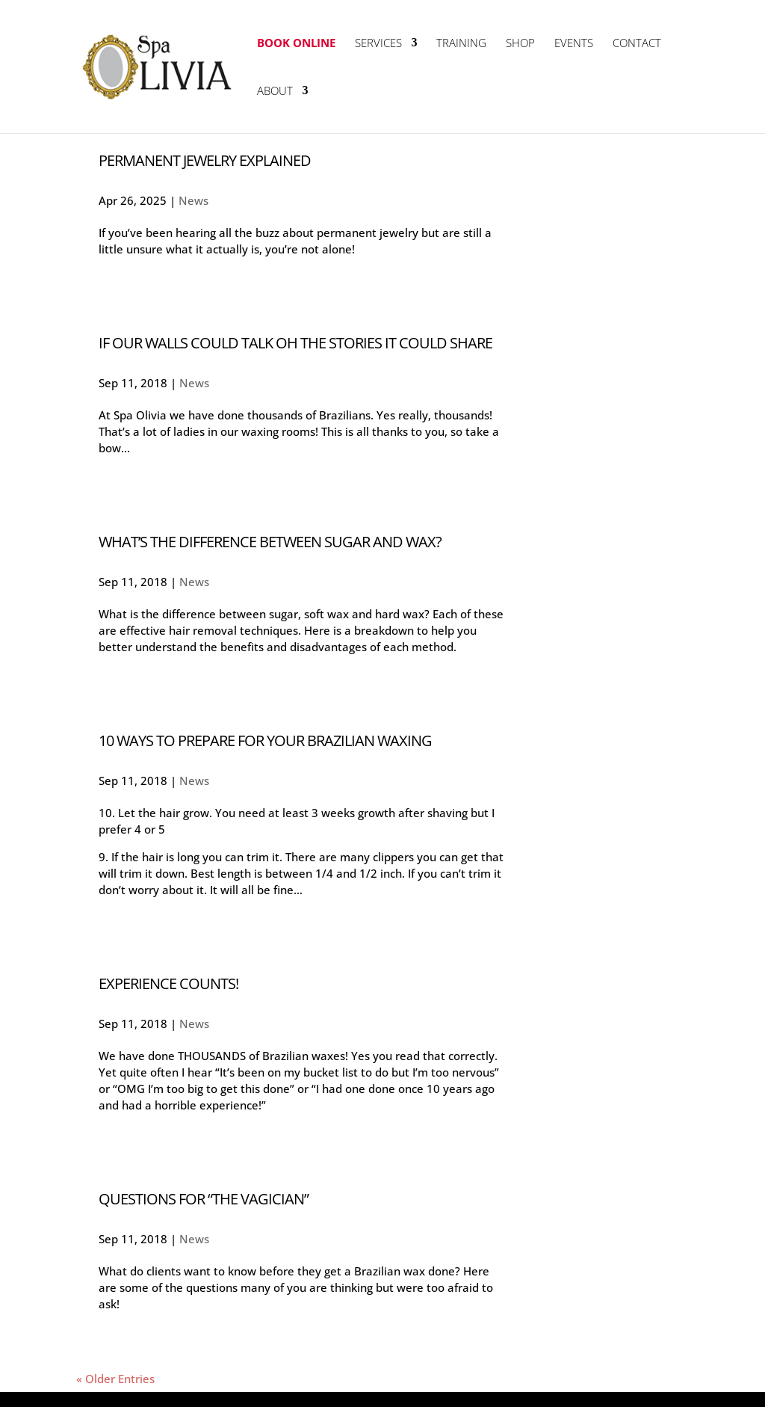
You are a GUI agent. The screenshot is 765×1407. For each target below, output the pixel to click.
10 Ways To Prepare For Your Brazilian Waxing (265, 740)
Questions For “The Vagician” (204, 1199)
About (275, 91)
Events (573, 43)
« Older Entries (115, 1378)
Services (378, 43)
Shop (520, 43)
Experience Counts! (168, 983)
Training (461, 43)
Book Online (296, 43)
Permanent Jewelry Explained (205, 160)
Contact (637, 43)
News (193, 200)
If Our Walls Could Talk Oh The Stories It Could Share (295, 343)
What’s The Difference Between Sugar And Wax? (270, 542)
